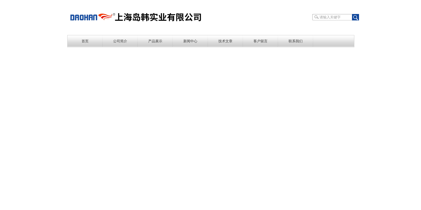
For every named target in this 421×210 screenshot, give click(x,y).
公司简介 (120, 41)
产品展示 (155, 41)
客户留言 (260, 41)
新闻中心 (190, 41)
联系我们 (296, 41)
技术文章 (225, 41)
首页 (85, 41)
